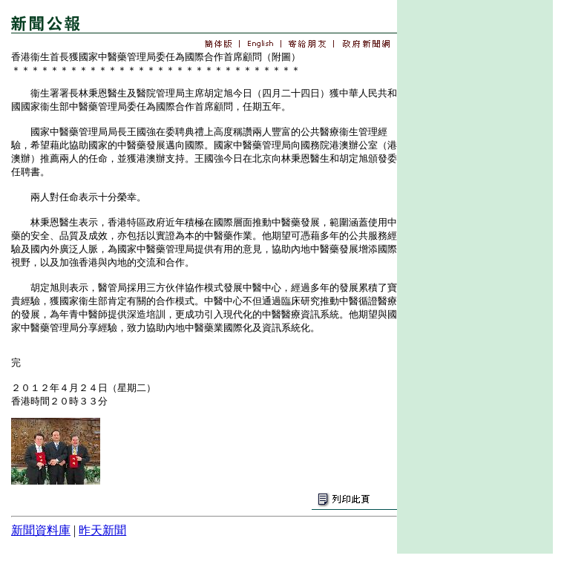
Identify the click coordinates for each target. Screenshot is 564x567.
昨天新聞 (102, 530)
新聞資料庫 (40, 530)
